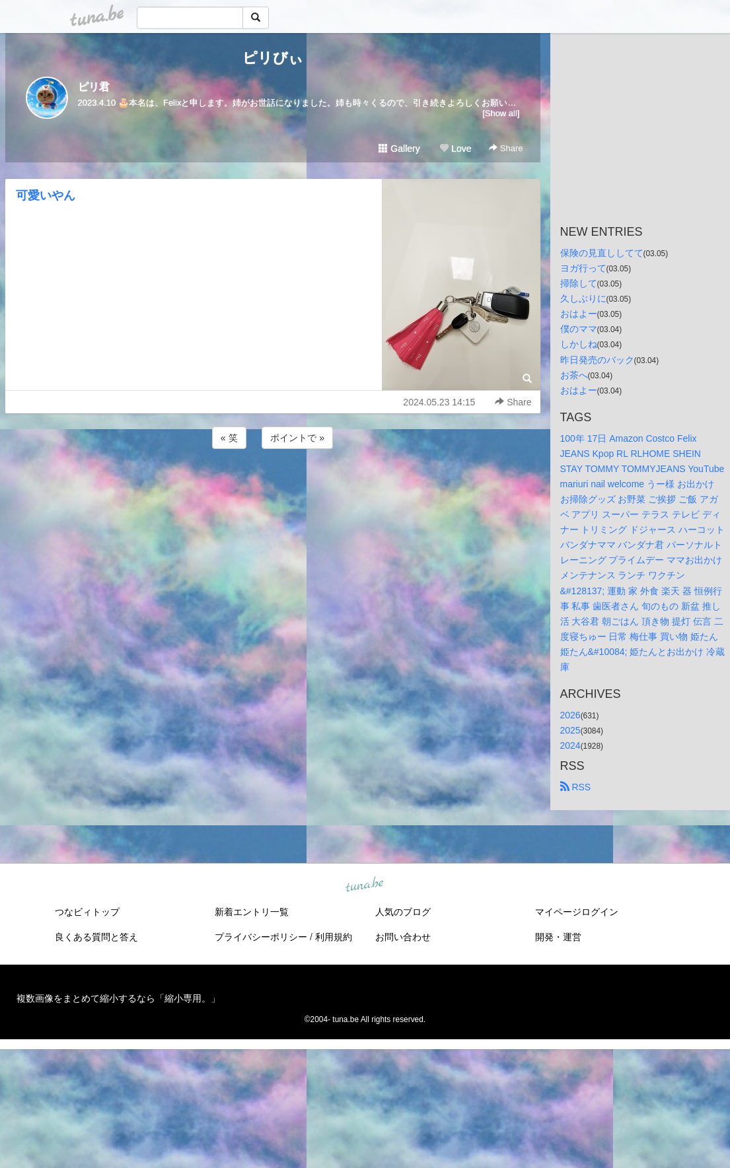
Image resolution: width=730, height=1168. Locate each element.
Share (506, 148)
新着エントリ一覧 (252, 912)
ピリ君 (94, 86)
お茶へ (574, 375)
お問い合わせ (403, 937)
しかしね (578, 344)
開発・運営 (558, 937)
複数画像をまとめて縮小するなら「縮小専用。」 (118, 998)
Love (455, 148)
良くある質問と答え (96, 937)
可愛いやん (45, 195)
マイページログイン (576, 912)
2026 (570, 715)
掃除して (578, 283)
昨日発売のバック (597, 360)
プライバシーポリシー (261, 937)
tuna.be (364, 885)
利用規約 (333, 937)
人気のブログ (403, 912)
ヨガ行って (583, 268)
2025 (570, 730)
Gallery (399, 148)
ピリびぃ (272, 58)
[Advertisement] (272, 487)
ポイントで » (297, 437)
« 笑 (229, 437)
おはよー (578, 313)
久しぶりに (583, 298)
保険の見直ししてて (601, 253)
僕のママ (578, 329)
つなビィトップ (87, 912)
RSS (575, 787)
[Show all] (500, 113)
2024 (570, 745)
